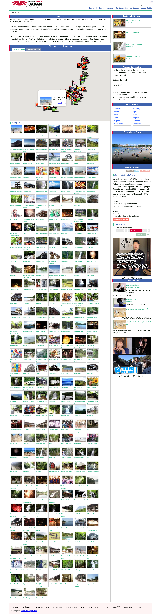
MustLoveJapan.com (29, 611)
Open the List (34, 50)
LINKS (139, 607)
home (91, 8)
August (14, 13)
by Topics (100, 8)
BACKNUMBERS (42, 607)
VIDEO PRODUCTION (90, 607)
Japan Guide (146, 8)
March (116, 112)
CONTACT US (71, 607)
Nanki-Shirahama (145, 170)
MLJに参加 (128, 607)
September (118, 121)
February (136, 109)
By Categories (122, 8)
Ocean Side (130, 170)
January (117, 109)
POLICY (105, 607)
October (136, 121)
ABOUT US (57, 607)
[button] (75, 103)
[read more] (62, 103)
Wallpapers (26, 607)
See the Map (19, 50)
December (137, 124)
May (116, 115)
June (135, 115)
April (135, 112)
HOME (15, 607)
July (116, 118)
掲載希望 (116, 607)
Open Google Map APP (121, 219)
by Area (110, 8)
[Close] (63, 93)
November (118, 124)
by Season (134, 8)
